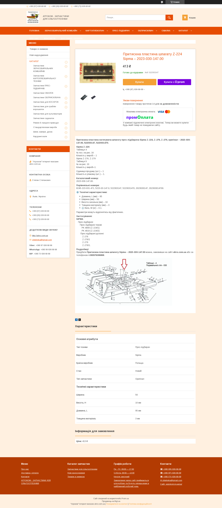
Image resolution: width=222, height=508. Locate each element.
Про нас (34, 38)
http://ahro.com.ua (40, 235)
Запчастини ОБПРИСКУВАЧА (47, 97)
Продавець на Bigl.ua (111, 501)
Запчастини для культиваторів (47, 114)
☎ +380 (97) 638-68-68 (170, 473)
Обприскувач (145, 31)
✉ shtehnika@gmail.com (171, 480)
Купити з (174, 82)
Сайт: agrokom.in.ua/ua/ (171, 484)
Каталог (183, 31)
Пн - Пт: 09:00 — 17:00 (124, 469)
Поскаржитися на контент (117, 504)
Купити (139, 82)
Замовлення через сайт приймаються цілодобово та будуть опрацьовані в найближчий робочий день (131, 483)
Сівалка (166, 31)
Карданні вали (40, 136)
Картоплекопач (95, 31)
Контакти (49, 38)
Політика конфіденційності (140, 504)
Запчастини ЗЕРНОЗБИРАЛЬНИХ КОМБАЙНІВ (43, 68)
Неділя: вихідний (121, 476)
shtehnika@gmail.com (42, 240)
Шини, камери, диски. (43, 132)
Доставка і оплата (71, 38)
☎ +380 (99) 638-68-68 (170, 469)
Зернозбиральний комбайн (61, 31)
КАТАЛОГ (34, 61)
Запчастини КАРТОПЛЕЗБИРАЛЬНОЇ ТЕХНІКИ (44, 78)
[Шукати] (169, 17)
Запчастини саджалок (43, 118)
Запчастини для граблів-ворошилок (45, 107)
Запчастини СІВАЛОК (43, 93)
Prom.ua (125, 499)
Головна (34, 31)
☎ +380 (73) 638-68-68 (170, 476)
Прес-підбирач (121, 31)
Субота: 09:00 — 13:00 (124, 473)
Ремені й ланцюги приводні (46, 123)
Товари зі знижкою (39, 49)
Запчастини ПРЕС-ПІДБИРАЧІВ (42, 86)
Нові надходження (39, 55)
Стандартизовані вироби (45, 127)
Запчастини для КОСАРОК (45, 102)
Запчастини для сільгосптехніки (82, 469)
